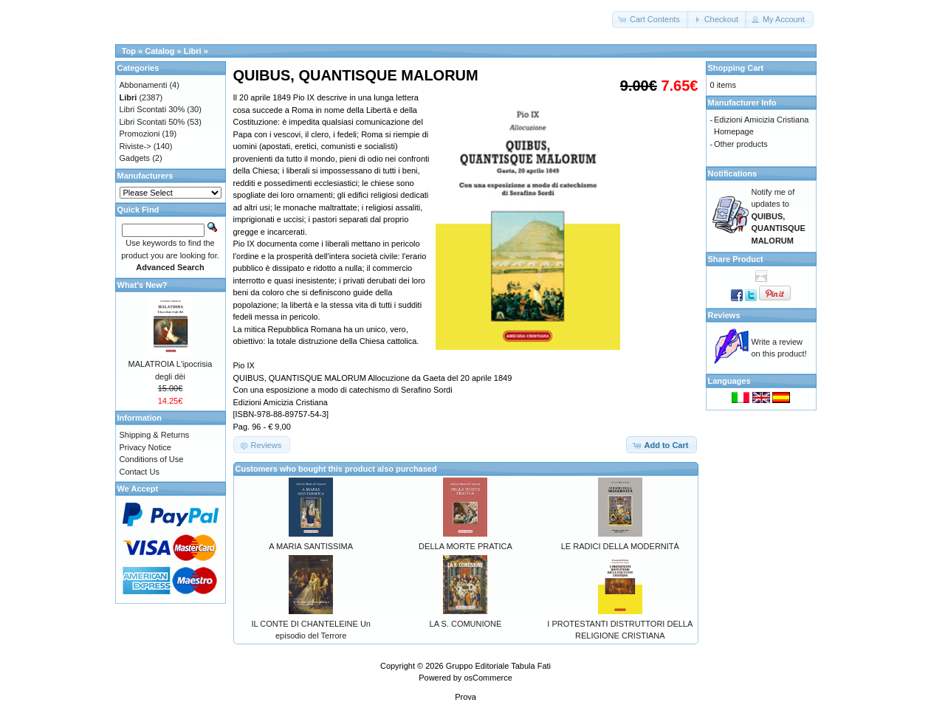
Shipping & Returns (155, 434)
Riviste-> (135, 146)
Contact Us (139, 471)
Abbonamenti (144, 84)
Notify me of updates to (778, 216)
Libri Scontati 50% (152, 121)
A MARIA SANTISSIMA (311, 546)
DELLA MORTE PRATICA (465, 546)
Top (129, 51)
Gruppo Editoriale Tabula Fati (498, 665)
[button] (650, 19)
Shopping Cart (736, 67)
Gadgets (135, 158)
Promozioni (140, 133)
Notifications (732, 173)
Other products (741, 144)
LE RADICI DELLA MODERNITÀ (620, 546)
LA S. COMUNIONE (466, 623)
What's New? (142, 284)
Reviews (724, 315)
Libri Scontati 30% (152, 109)
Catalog (159, 51)
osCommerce (488, 677)
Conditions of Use (152, 459)
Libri (193, 51)
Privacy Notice (145, 447)
